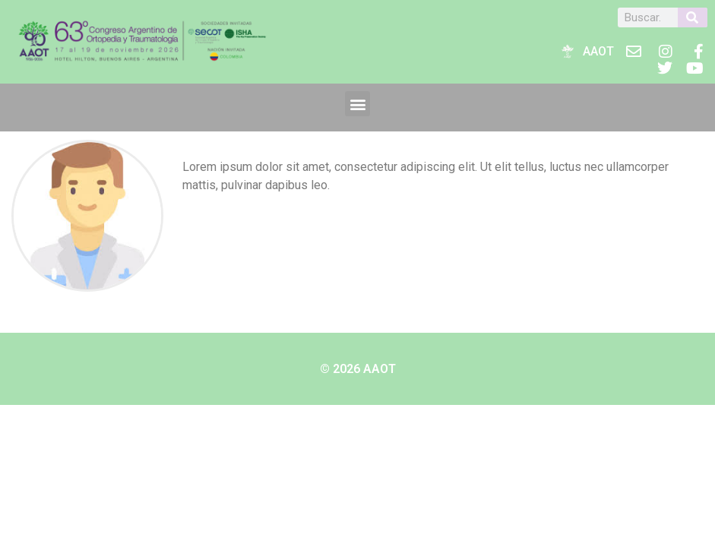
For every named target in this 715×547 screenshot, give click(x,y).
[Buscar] (692, 17)
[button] (357, 103)
